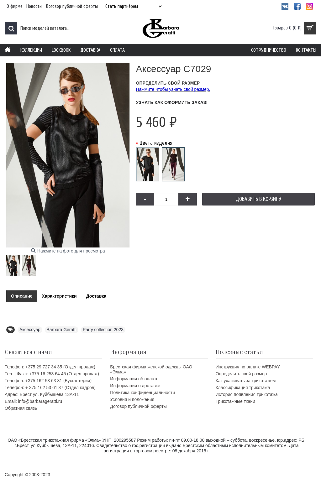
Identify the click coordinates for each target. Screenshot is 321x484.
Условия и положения (132, 399)
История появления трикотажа (247, 394)
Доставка (96, 296)
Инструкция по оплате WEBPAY (248, 366)
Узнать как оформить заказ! (172, 102)
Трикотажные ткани (235, 401)
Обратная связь (21, 408)
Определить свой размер (241, 373)
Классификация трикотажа (243, 387)
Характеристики (59, 296)
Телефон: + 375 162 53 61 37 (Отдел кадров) (50, 387)
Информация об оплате (134, 378)
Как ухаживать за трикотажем (246, 380)
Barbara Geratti (62, 329)
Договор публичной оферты (138, 406)
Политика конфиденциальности (142, 392)
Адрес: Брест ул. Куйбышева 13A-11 (42, 394)
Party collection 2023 (103, 329)
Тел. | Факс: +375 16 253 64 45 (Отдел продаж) (52, 373)
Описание (22, 296)
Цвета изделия (155, 143)
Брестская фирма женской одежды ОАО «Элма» (151, 369)
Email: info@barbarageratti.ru (33, 401)
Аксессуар (29, 329)
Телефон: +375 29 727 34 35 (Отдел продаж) (50, 366)
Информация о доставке (135, 385)
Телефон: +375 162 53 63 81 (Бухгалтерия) (48, 380)
